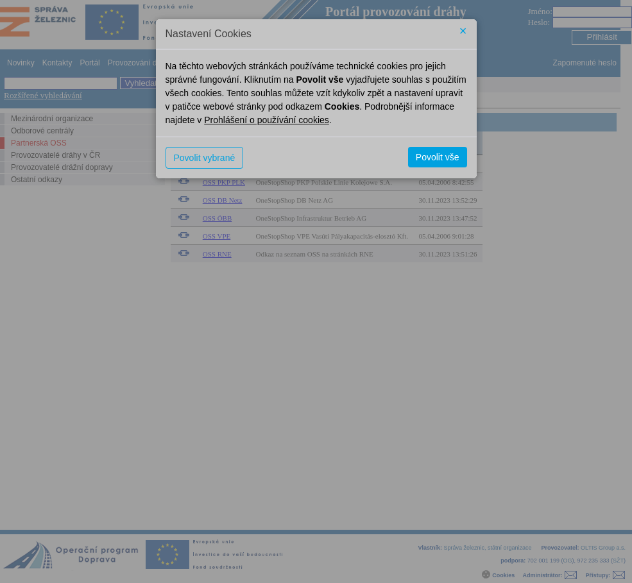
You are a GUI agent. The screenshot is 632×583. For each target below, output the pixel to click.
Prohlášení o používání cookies (266, 120)
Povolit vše (437, 157)
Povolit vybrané (204, 158)
